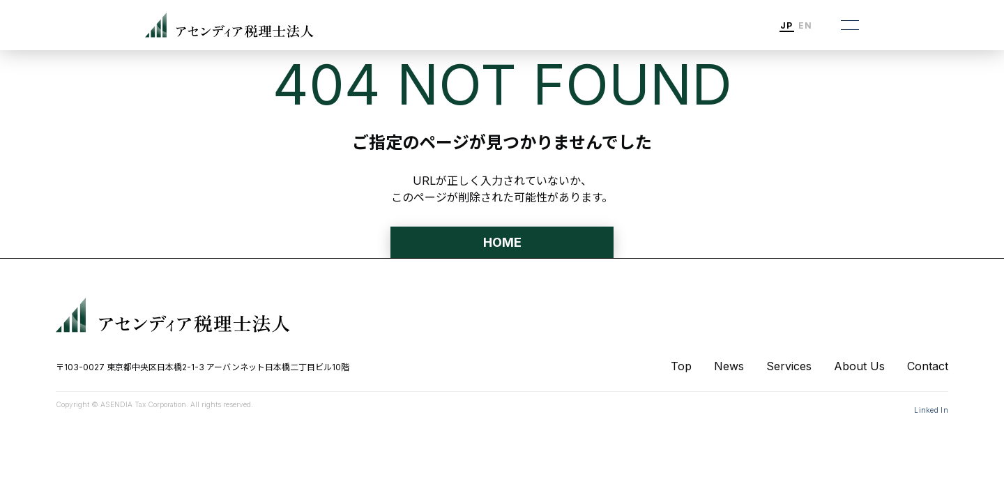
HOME (502, 242)
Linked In (931, 410)
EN (805, 26)
